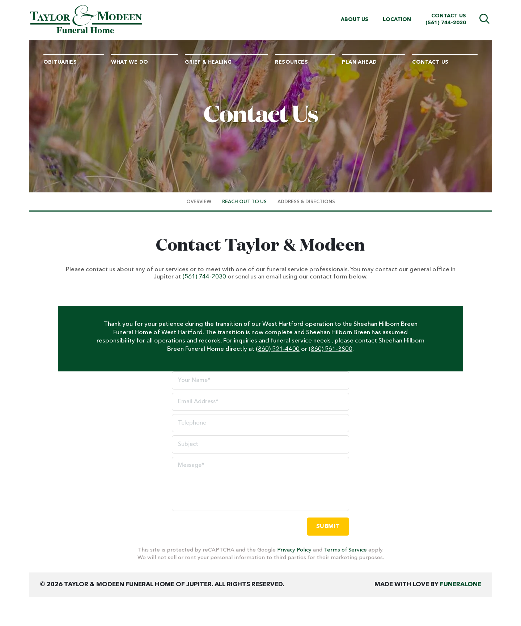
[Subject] (260, 444)
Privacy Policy (294, 550)
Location (397, 19)
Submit (328, 526)
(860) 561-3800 (330, 349)
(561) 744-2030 (445, 22)
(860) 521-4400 (278, 349)
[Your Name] (260, 380)
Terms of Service (345, 550)
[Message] (260, 484)
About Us (354, 19)
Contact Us (448, 15)
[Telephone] (260, 423)
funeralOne (460, 585)
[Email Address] (260, 402)
